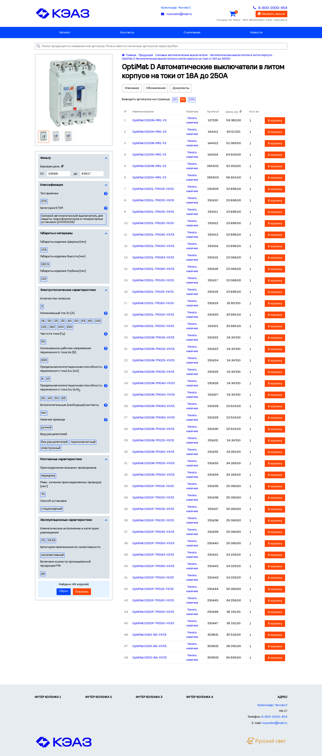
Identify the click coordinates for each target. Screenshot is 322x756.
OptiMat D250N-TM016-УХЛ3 (153, 337)
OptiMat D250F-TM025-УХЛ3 (153, 509)
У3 (43, 540)
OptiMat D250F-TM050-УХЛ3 (153, 543)
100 (98, 321)
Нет (44, 413)
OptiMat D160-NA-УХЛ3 (149, 635)
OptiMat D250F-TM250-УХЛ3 (153, 623)
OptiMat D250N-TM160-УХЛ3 (153, 452)
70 (43, 494)
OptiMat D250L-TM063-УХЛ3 (153, 257)
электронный (50, 448)
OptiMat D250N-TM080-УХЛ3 (153, 417)
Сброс (63, 591)
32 (63, 321)
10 (48, 379)
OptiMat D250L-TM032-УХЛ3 (153, 223)
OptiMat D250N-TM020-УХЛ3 (153, 349)
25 (56, 321)
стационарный (51, 509)
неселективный (52, 555)
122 (43, 279)
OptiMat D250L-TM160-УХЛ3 (153, 303)
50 (76, 321)
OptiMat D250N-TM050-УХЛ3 (153, 394)
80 (90, 321)
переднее (48, 475)
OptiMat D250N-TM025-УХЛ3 (153, 360)
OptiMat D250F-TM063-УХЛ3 (153, 555)
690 (44, 360)
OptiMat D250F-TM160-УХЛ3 (153, 600)
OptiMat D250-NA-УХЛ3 (149, 657)
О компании (192, 32)
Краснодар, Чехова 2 (176, 7)
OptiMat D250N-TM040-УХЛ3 (153, 383)
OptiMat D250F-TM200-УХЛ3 (153, 612)
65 (64, 398)
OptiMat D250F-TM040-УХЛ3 (153, 532)
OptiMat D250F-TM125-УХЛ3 (153, 589)
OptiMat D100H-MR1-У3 (149, 154)
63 (83, 321)
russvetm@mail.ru (274, 723)
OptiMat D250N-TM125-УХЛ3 (153, 440)
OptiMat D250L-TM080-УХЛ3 (153, 269)
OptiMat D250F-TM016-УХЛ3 (153, 486)
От (42, 173)
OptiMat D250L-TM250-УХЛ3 (153, 326)
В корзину (275, 120)
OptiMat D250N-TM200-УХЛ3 (153, 463)
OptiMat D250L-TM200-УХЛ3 (153, 314)
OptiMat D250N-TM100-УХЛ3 (153, 429)
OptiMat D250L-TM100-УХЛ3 (153, 280)
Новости (256, 32)
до (75, 173)
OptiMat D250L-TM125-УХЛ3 (153, 292)
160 (52, 327)
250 (69, 327)
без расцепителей (54, 442)
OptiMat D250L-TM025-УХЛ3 (153, 212)
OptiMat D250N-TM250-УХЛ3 (153, 475)
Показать (82, 592)
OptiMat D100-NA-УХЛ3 (149, 646)
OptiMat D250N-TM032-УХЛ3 (153, 372)
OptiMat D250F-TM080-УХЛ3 (153, 566)
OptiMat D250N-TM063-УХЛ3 (153, 406)
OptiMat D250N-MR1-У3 (149, 120)
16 (43, 321)
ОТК (44, 201)
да (42, 573)
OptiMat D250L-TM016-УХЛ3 (153, 189)
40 (70, 321)
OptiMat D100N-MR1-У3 (149, 143)
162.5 (45, 264)
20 (49, 321)
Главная (129, 55)
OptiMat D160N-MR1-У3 (149, 166)
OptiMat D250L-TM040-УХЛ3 (153, 234)
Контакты (127, 32)
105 (44, 249)
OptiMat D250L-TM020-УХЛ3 (153, 200)
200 (61, 327)
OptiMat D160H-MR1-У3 (149, 177)
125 (44, 327)
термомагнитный (82, 442)
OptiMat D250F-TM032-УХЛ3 (153, 520)
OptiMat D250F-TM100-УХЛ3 (153, 577)
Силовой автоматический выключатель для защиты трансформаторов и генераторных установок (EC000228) (72, 219)
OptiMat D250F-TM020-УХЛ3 (153, 497)
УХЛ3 (51, 540)
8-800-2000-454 (274, 717)
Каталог (64, 32)
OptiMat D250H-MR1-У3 (149, 132)
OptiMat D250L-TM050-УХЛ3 (153, 246)
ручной (46, 427)
